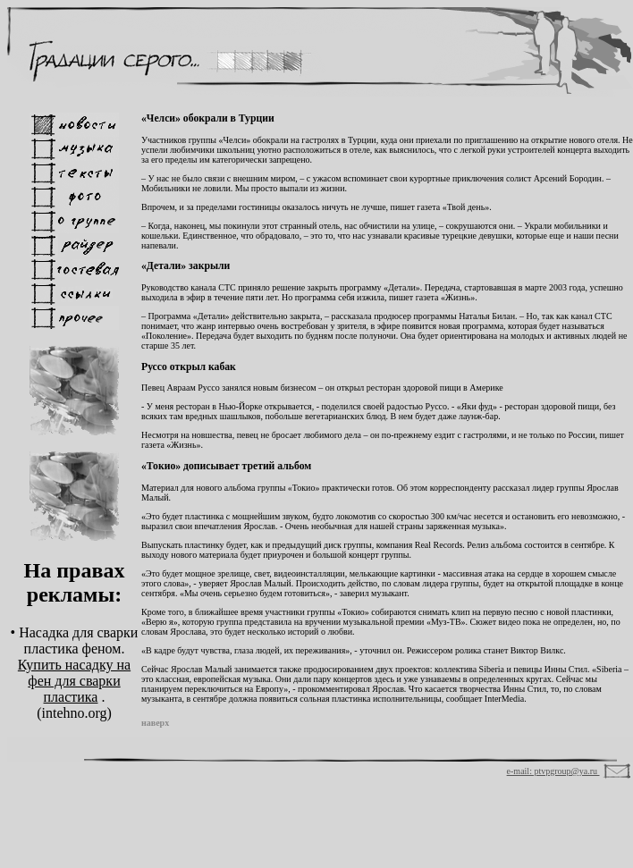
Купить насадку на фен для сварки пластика (74, 680)
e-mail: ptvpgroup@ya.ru (553, 771)
